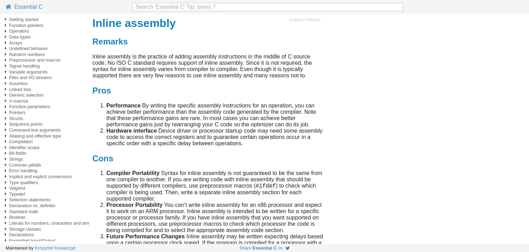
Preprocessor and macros (35, 60)
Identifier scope (24, 147)
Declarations (21, 234)
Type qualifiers (23, 182)
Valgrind (17, 188)
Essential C (24, 7)
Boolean (17, 217)
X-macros (18, 101)
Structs (16, 118)
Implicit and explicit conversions (40, 176)
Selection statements (30, 199)
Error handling (23, 170)
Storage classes (25, 229)
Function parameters (29, 106)
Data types (19, 37)
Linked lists (20, 89)
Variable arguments (28, 72)
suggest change (304, 19)
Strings (16, 159)
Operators (19, 31)
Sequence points (25, 124)
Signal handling (24, 66)
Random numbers (27, 54)
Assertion (18, 83)
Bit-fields (17, 153)
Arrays (15, 43)
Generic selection (26, 95)
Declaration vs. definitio (32, 205)
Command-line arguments (35, 130)
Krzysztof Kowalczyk (55, 248)
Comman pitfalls (25, 165)
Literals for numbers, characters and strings (52, 223)
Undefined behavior (28, 48)
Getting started (23, 19)
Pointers (17, 112)
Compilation (21, 141)
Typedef (17, 194)
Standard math (23, 211)
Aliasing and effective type (35, 136)
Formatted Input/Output (32, 240)
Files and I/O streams (30, 77)
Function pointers (26, 25)
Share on (264, 248)
